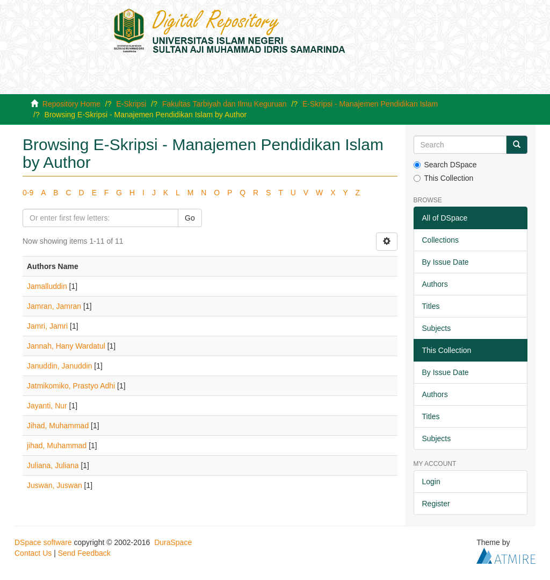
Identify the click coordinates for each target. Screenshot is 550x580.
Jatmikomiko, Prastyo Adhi (71, 385)
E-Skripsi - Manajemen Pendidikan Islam (370, 104)
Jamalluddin (47, 286)
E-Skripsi (131, 104)
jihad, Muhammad (56, 445)
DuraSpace (173, 542)
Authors (435, 284)
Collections (440, 240)
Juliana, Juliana (53, 465)
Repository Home (71, 104)
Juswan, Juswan (54, 485)
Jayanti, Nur (47, 405)
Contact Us (33, 553)
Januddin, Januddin (59, 366)
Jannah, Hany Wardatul (66, 346)
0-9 (28, 192)
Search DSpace (445, 164)
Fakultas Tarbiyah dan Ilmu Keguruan (224, 104)
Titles (431, 306)
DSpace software (43, 542)
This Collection (444, 178)
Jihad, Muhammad (58, 425)
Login (431, 481)
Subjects (436, 328)
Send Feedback (84, 553)
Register (436, 503)
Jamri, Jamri (47, 326)
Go (190, 218)
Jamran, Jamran (54, 306)
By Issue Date (445, 262)
